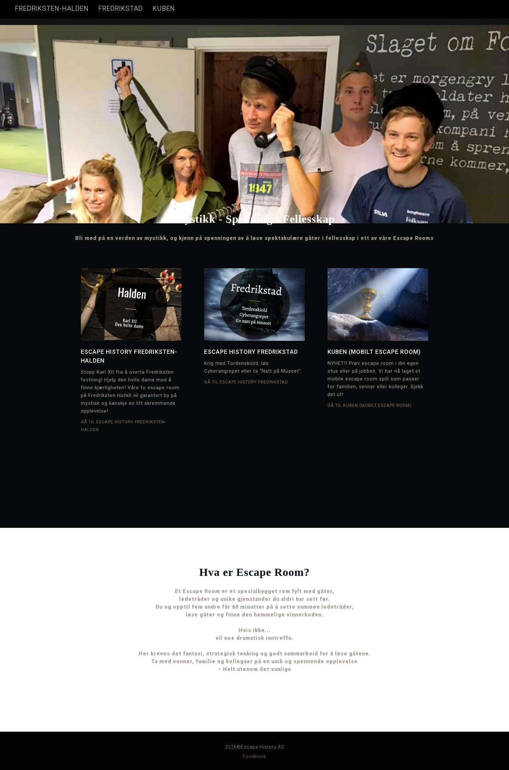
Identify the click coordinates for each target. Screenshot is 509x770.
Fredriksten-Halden (52, 8)
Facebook (254, 756)
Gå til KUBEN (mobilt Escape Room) (370, 405)
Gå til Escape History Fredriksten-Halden (123, 425)
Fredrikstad (120, 8)
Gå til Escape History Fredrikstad (246, 381)
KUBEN (164, 8)
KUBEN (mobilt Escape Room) (374, 351)
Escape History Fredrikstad (251, 351)
